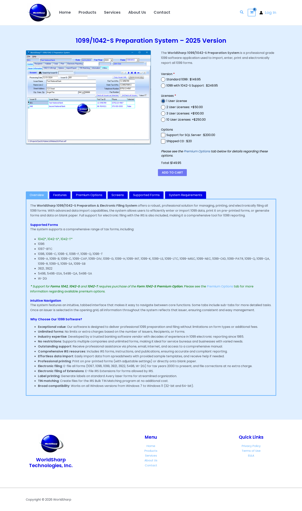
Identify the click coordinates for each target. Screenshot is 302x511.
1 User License (176, 101)
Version (168, 74)
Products (87, 12)
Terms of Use (251, 450)
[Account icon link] (267, 12)
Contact (162, 12)
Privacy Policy (251, 446)
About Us (137, 12)
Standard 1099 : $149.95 (183, 79)
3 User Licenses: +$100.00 (185, 113)
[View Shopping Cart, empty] (252, 12)
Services (112, 12)
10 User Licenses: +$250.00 (186, 120)
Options (167, 130)
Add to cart (172, 172)
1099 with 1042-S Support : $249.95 (192, 85)
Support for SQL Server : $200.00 (190, 135)
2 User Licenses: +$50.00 (184, 107)
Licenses (168, 96)
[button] (242, 13)
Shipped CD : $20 (179, 141)
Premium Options (197, 151)
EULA (251, 455)
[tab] (37, 195)
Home (65, 12)
